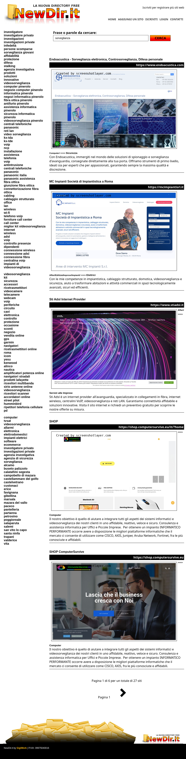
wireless (10, 209)
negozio (9, 332)
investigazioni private (19, 42)
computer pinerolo (17, 86)
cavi (7, 311)
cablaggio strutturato (19, 199)
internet (9, 229)
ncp (6, 148)
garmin (9, 342)
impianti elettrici (15, 437)
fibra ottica (11, 182)
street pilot (11, 400)
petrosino (11, 516)
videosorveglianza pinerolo (23, 120)
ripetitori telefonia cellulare (23, 407)
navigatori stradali (17, 376)
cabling (9, 195)
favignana (11, 492)
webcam (10, 298)
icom (7, 356)
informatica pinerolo (18, 93)
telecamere (12, 294)
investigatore (13, 32)
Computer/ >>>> (63, 153)
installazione (13, 151)
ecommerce (12, 444)
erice (7, 489)
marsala (9, 499)
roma (7, 352)
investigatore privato (19, 35)
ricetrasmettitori (15, 287)
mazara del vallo (15, 502)
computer (11, 417)
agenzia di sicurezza (18, 458)
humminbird (12, 403)
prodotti (9, 72)
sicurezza (10, 281)
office (8, 202)
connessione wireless (19, 250)
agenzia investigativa (19, 69)
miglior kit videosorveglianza (25, 226)
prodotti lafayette (16, 379)
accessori (11, 284)
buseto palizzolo (15, 468)
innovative (11, 79)
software (10, 441)
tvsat (7, 420)
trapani (9, 536)
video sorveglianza (17, 134)
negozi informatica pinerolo (23, 96)
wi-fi (7, 212)
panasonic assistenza (19, 178)
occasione (11, 325)
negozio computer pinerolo (23, 90)
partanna (10, 513)
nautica (9, 369)
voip (7, 144)
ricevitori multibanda (19, 383)
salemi (8, 526)
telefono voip (13, 216)
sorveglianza (13, 461)
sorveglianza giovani (19, 52)
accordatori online (17, 397)
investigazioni (14, 38)
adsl (7, 236)
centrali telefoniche (18, 124)
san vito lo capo (15, 530)
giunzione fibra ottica (19, 185)
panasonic (11, 127)
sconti (8, 328)
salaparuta (11, 523)
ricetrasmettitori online (20, 349)
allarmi (9, 427)
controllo (10, 318)
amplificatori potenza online (24, 373)
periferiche (11, 304)
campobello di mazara (19, 475)
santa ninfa (12, 533)
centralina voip (14, 260)
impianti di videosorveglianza (17, 265)
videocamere (13, 291)
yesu (7, 359)
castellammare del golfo (21, 478)
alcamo (9, 465)
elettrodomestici (15, 434)
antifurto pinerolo (16, 103)
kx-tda (8, 137)
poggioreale (12, 519)
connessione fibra (17, 257)
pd (6, 410)
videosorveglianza (17, 83)
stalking (9, 66)
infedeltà (10, 45)
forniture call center (18, 219)
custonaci (11, 485)
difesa (8, 62)
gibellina (10, 495)
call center (11, 223)
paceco (9, 506)
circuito (9, 308)
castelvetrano (13, 482)
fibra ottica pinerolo (18, 100)
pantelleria (11, 509)
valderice (10, 540)
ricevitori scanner (16, 393)
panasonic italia (15, 175)
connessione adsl (16, 253)
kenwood (10, 362)
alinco (8, 366)
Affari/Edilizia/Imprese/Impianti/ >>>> (72, 275)
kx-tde (8, 141)
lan (6, 206)
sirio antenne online (18, 386)
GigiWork (22, 748)
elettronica (11, 315)
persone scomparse (18, 49)
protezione (11, 59)
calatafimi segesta (17, 472)
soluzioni (10, 76)
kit (5, 277)
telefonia (10, 158)
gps (6, 339)
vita (6, 543)
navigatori (11, 345)
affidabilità (11, 55)
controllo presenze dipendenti (17, 245)
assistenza (11, 154)
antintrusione (13, 165)
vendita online (14, 335)
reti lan (9, 130)
